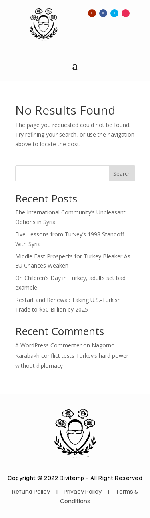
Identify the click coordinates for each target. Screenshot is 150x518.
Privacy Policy (83, 491)
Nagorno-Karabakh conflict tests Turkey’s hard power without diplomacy (71, 355)
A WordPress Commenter (48, 345)
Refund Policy (31, 491)
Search (122, 173)
